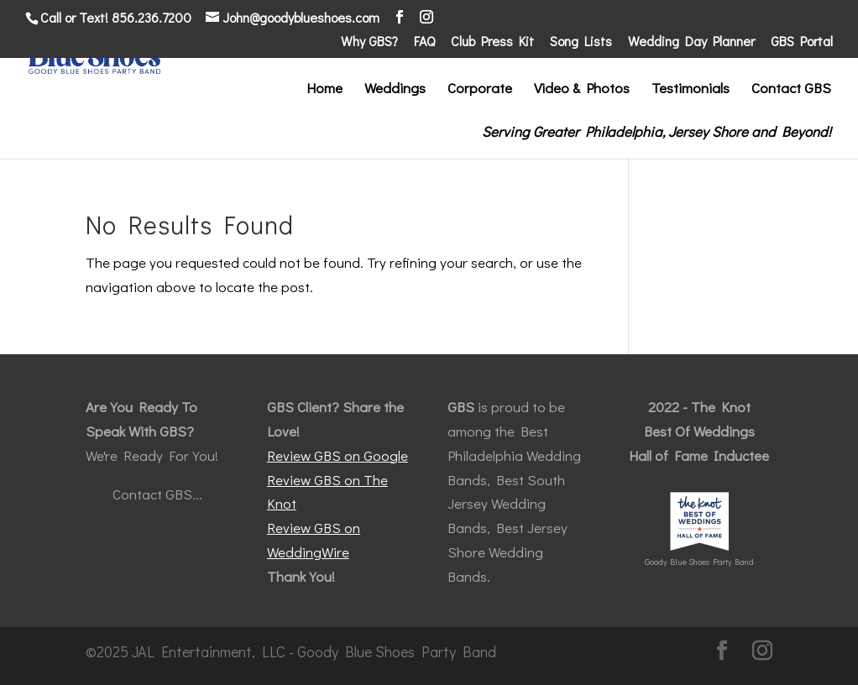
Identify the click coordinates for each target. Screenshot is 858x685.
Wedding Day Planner (691, 42)
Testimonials (690, 89)
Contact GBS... (157, 494)
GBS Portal (802, 42)
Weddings (395, 89)
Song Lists (581, 42)
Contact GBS (791, 89)
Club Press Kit (492, 42)
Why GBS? (369, 42)
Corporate (479, 89)
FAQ (424, 42)
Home (324, 89)
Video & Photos (582, 89)
